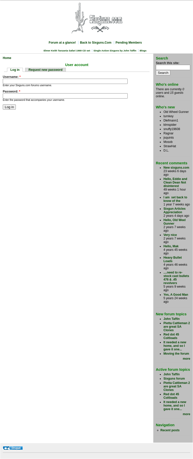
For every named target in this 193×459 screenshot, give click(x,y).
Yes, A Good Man (175, 294)
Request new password (46, 70)
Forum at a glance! (62, 42)
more (186, 358)
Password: (11, 91)
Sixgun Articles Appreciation (174, 210)
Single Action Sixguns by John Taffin (114, 50)
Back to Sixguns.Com (95, 42)
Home (7, 58)
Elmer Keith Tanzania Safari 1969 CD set (66, 50)
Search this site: (167, 63)
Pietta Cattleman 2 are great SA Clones (176, 326)
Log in (14, 70)
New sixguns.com (176, 167)
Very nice (170, 235)
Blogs (143, 50)
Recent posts (169, 430)
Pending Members (129, 42)
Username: (12, 77)
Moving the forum (176, 353)
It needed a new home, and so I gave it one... (174, 346)
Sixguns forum (174, 378)
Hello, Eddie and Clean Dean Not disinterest (175, 182)
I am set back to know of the (175, 199)
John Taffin (171, 319)
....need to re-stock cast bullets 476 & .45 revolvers (176, 278)
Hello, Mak (170, 246)
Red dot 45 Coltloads (171, 336)
